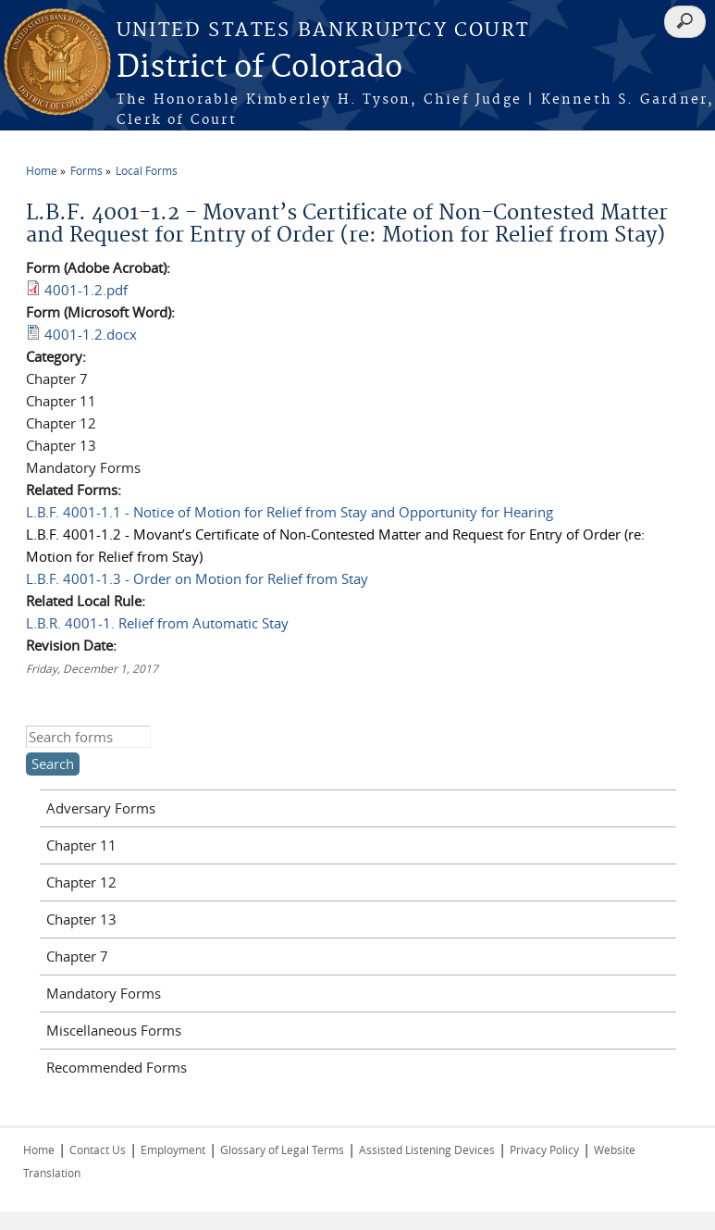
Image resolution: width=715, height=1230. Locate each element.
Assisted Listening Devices (427, 1149)
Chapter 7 (77, 956)
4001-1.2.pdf (86, 289)
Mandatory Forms (103, 993)
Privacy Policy (544, 1149)
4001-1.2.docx (90, 334)
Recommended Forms (116, 1067)
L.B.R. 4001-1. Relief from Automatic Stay (157, 623)
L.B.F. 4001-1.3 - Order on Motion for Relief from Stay (197, 578)
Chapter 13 (81, 919)
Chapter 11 (81, 845)
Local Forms (147, 170)
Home (41, 170)
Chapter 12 (81, 882)
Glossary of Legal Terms (282, 1149)
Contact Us (97, 1149)
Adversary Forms (100, 808)
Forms (86, 170)
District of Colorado (259, 68)
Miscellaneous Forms (113, 1030)
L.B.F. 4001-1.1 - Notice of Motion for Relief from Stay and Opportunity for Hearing (289, 512)
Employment (173, 1149)
